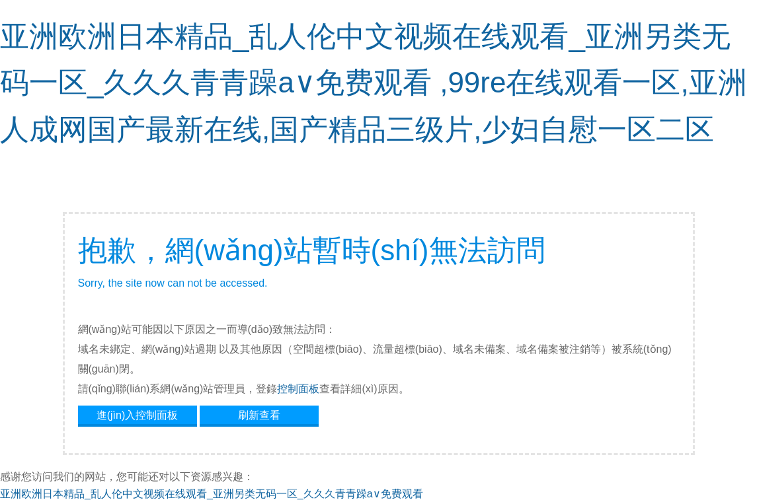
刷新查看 (259, 415)
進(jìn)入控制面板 (138, 415)
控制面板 (298, 388)
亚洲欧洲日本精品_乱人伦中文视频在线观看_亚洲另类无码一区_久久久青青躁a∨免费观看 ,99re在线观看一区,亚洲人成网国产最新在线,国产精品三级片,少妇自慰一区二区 (373, 82)
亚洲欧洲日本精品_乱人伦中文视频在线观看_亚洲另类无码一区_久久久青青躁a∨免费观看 (211, 493)
